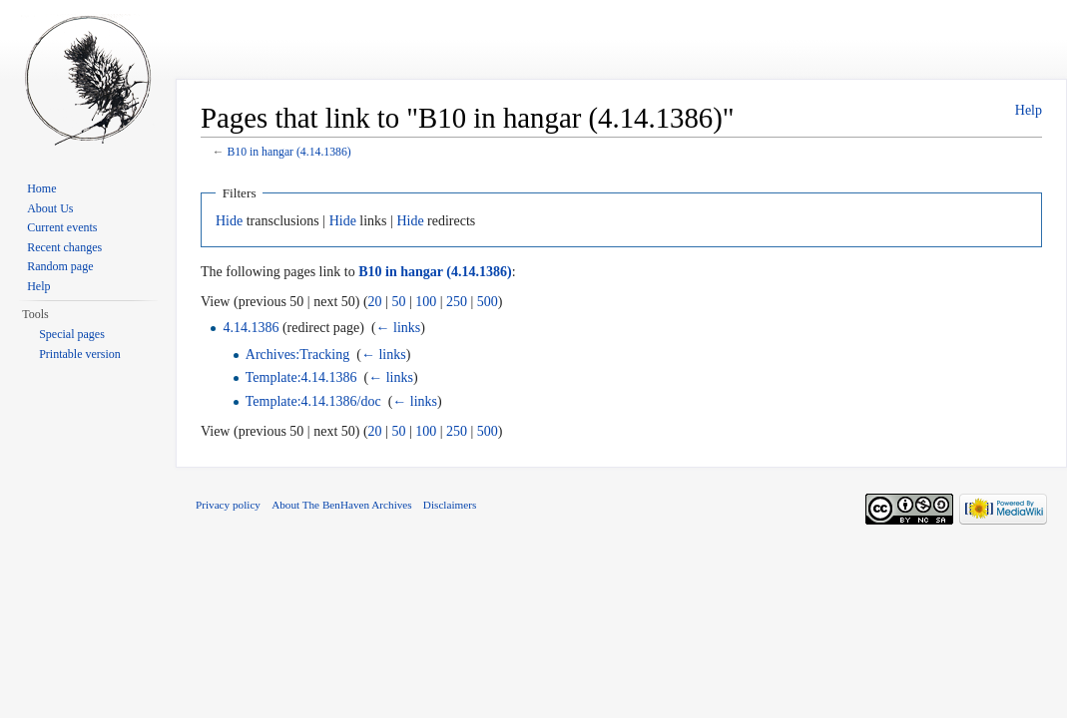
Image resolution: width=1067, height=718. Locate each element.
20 (375, 301)
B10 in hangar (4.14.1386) (288, 152)
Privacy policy (228, 505)
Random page (60, 266)
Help (1028, 110)
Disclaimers (449, 505)
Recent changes (64, 247)
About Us (50, 208)
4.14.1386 (250, 327)
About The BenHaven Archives (341, 505)
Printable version (80, 354)
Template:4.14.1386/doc (313, 401)
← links (398, 327)
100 (425, 301)
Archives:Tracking (297, 354)
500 (487, 301)
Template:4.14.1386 (301, 377)
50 (398, 301)
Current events (62, 227)
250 (456, 301)
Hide (229, 220)
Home (41, 188)
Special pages (72, 334)
